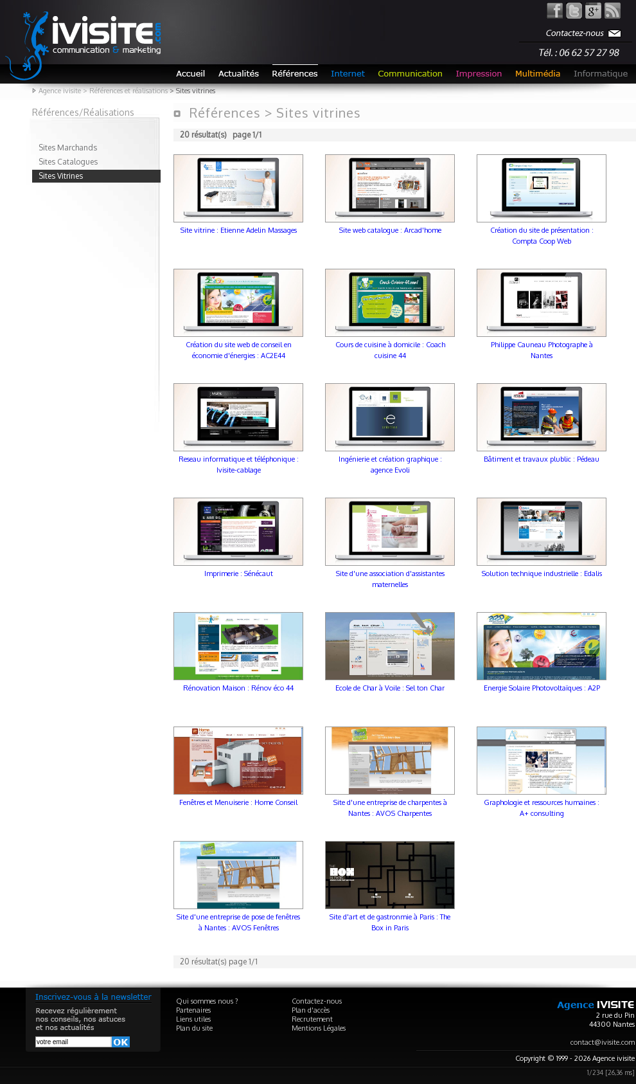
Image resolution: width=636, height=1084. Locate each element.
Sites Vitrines (61, 176)
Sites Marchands (68, 147)
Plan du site (194, 1028)
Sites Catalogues (68, 162)
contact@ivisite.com (602, 1042)
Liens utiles (193, 1019)
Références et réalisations (128, 90)
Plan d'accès (311, 1010)
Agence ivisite (60, 90)
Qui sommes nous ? (207, 1001)
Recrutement (312, 1019)
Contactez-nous (317, 1001)
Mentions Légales (319, 1028)
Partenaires (193, 1010)
